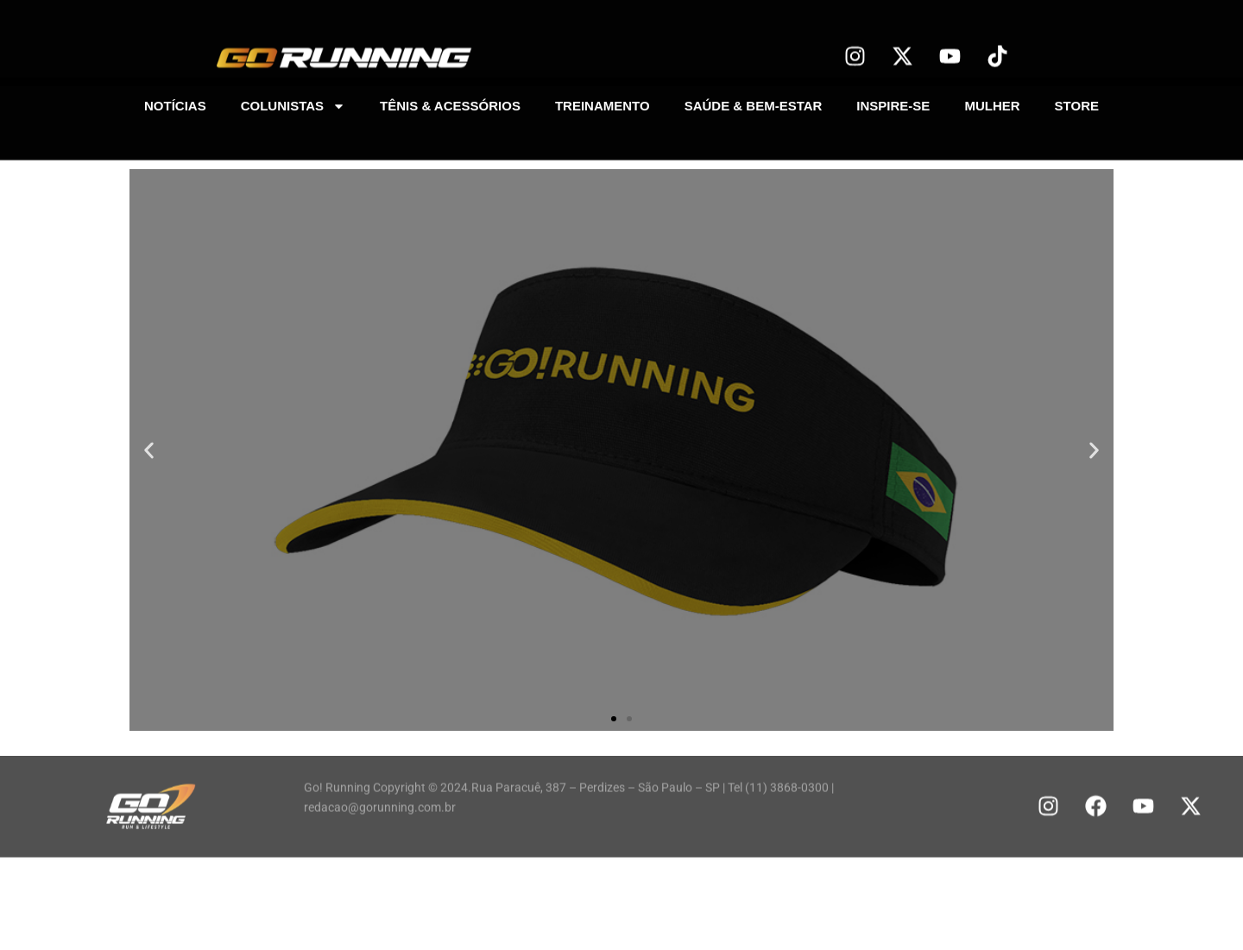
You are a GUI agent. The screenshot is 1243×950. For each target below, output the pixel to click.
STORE (1077, 103)
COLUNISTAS (293, 103)
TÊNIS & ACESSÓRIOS (450, 103)
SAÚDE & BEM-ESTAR (754, 103)
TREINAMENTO (602, 103)
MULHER (991, 103)
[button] (149, 450)
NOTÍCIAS (175, 103)
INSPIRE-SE (893, 103)
